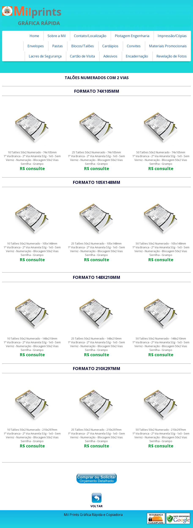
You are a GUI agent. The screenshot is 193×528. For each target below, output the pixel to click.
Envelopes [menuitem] (35, 46)
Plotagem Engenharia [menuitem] (132, 36)
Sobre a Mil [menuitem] (57, 36)
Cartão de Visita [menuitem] (82, 56)
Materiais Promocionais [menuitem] (168, 46)
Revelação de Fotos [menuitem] (171, 56)
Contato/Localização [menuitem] (90, 36)
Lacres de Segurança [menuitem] (45, 56)
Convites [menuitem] (134, 46)
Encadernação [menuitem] (137, 56)
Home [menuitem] (34, 36)
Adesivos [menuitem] (110, 56)
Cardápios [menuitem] (110, 46)
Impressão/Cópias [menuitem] (172, 36)
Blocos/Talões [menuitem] (82, 46)
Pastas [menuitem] (57, 46)
